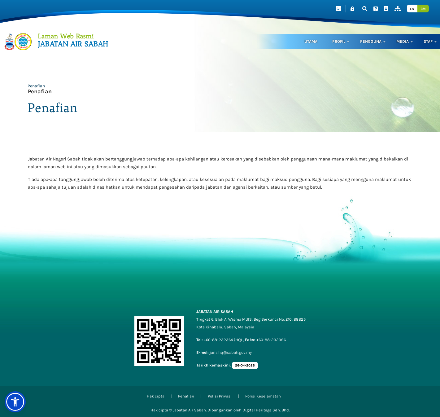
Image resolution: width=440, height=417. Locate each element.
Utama (310, 41)
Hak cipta (155, 396)
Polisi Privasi (220, 396)
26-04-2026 (245, 365)
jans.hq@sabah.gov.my (231, 352)
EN (412, 9)
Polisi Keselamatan (263, 396)
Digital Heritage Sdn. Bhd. (266, 410)
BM (423, 9)
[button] (15, 402)
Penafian (36, 86)
